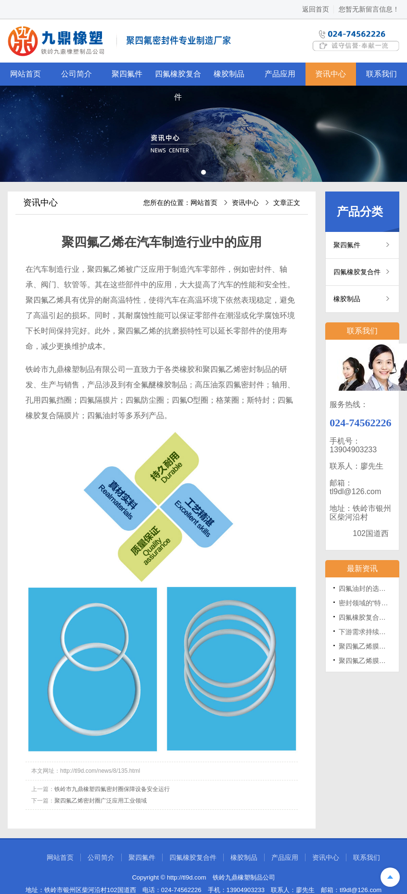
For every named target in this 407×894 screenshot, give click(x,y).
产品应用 (280, 74)
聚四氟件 (127, 74)
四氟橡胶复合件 (178, 78)
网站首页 (25, 74)
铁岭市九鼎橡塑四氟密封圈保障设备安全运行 (112, 789)
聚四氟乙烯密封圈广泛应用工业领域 (100, 800)
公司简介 (76, 74)
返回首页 (315, 9)
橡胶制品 (229, 74)
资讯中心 (330, 74)
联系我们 (381, 74)
